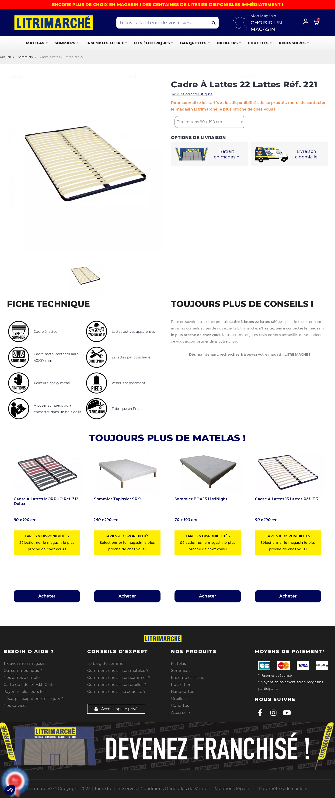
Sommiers (181, 670)
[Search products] (167, 23)
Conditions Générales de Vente (173, 789)
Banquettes (182, 691)
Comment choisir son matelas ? (117, 670)
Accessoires (182, 712)
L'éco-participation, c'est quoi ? (33, 698)
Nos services (15, 705)
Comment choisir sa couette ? (116, 691)
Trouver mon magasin (24, 663)
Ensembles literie (188, 677)
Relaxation (181, 684)
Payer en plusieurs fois (24, 691)
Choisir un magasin (266, 26)
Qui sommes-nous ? (22, 670)
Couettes (180, 705)
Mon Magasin (263, 16)
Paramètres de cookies (283, 789)
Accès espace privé (116, 709)
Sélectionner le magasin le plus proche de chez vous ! (46, 542)
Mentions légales (233, 789)
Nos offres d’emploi (22, 677)
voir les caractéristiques (192, 94)
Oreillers (179, 698)
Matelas (178, 663)
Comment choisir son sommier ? (118, 677)
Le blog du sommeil (106, 663)
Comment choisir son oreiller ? (116, 684)
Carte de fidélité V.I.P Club (28, 684)
